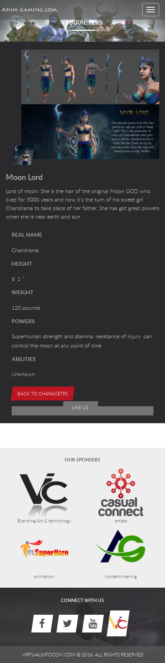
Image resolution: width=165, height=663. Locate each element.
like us (80, 407)
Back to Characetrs (42, 393)
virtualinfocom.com (49, 654)
